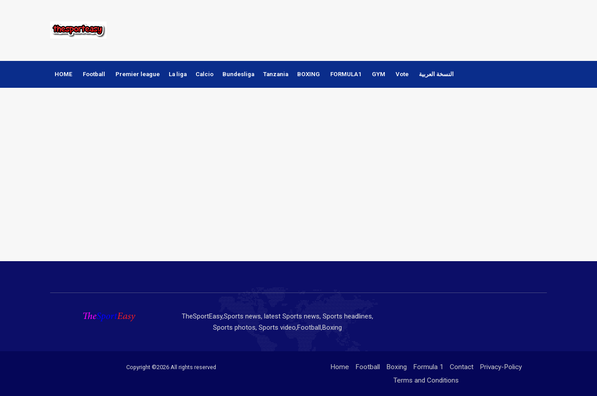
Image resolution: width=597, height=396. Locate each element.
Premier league (137, 74)
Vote (402, 74)
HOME (63, 74)
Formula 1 (428, 367)
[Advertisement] (383, 29)
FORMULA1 (346, 74)
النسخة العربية (436, 74)
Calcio (204, 74)
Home (339, 367)
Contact (461, 367)
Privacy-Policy (501, 367)
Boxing (396, 367)
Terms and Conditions (426, 380)
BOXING (308, 74)
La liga (178, 74)
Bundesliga (238, 74)
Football (94, 74)
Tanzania (275, 74)
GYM (378, 74)
